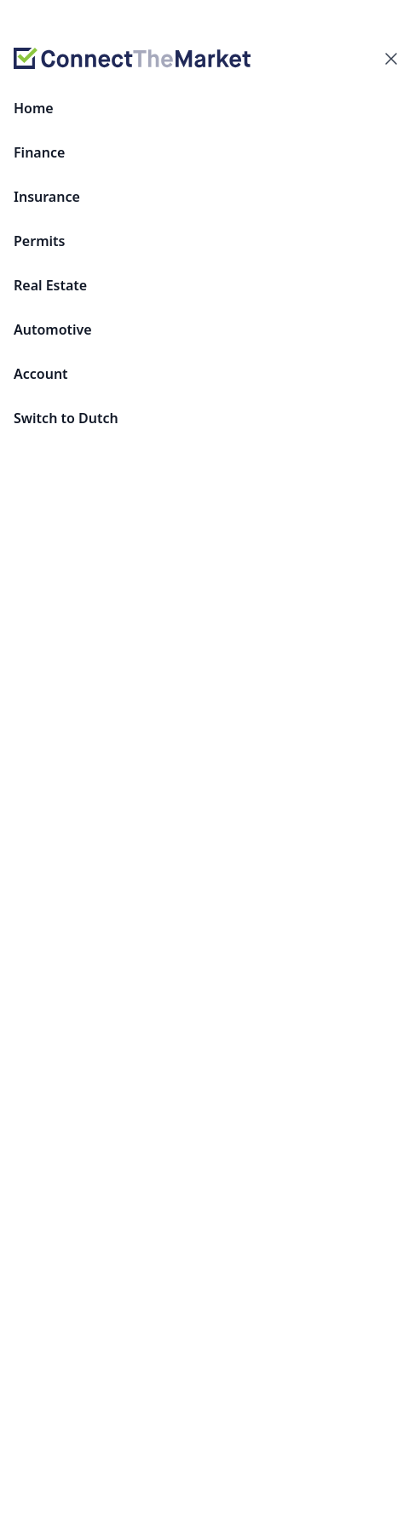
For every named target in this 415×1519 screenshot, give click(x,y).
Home (34, 108)
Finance (39, 152)
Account (41, 373)
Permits (39, 241)
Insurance (47, 196)
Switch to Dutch (66, 418)
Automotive (53, 329)
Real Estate (50, 285)
